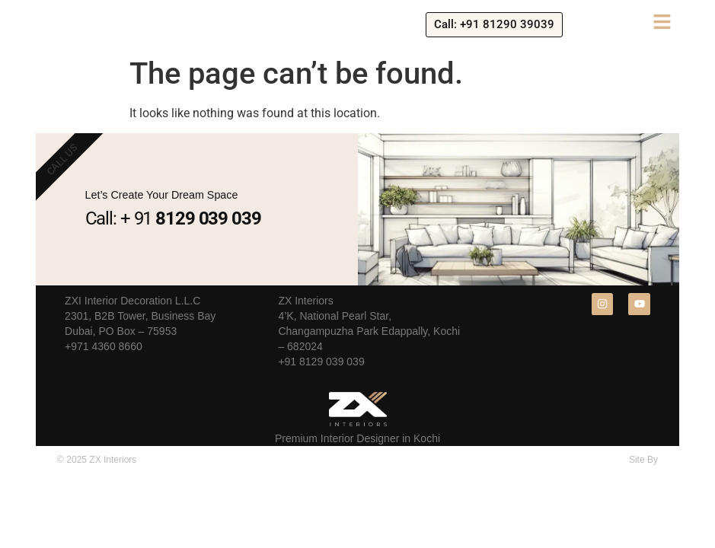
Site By (643, 459)
